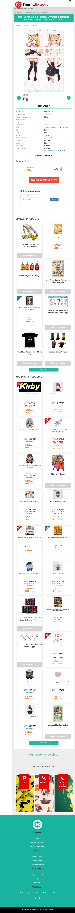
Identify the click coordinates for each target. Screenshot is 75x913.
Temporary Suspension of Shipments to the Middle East (31, 12)
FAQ (37, 838)
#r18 (63, 151)
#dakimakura (52, 151)
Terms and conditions (37, 857)
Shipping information (37, 842)
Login (37, 879)
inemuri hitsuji (49, 125)
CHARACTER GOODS (22, 25)
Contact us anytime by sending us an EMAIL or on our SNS (37, 893)
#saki (46, 151)
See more (44, 369)
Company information (37, 864)
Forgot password (37, 875)
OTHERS (34, 25)
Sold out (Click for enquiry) (44, 180)
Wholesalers (37, 882)
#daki (60, 151)
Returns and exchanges (37, 846)
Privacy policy (37, 860)
